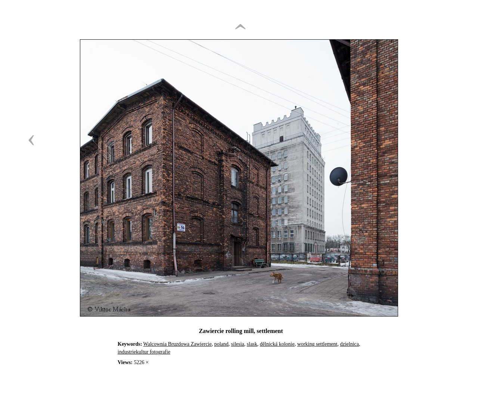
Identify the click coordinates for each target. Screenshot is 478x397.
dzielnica (349, 344)
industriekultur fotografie (144, 352)
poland (221, 344)
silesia (237, 344)
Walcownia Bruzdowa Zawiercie (177, 344)
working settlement (317, 344)
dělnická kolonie (277, 344)
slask (252, 344)
